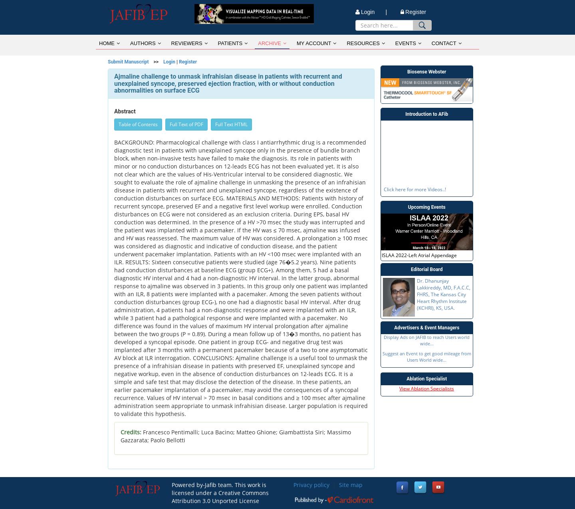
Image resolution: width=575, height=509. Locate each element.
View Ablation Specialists (426, 388)
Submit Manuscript (128, 62)
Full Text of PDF (186, 124)
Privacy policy (311, 485)
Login (169, 62)
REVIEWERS (189, 43)
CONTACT (447, 43)
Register (413, 12)
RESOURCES (366, 43)
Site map (351, 485)
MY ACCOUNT (316, 43)
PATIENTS (233, 43)
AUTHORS (145, 43)
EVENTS (408, 43)
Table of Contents (138, 124)
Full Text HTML (231, 124)
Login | (371, 12)
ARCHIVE (272, 43)
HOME (109, 43)
